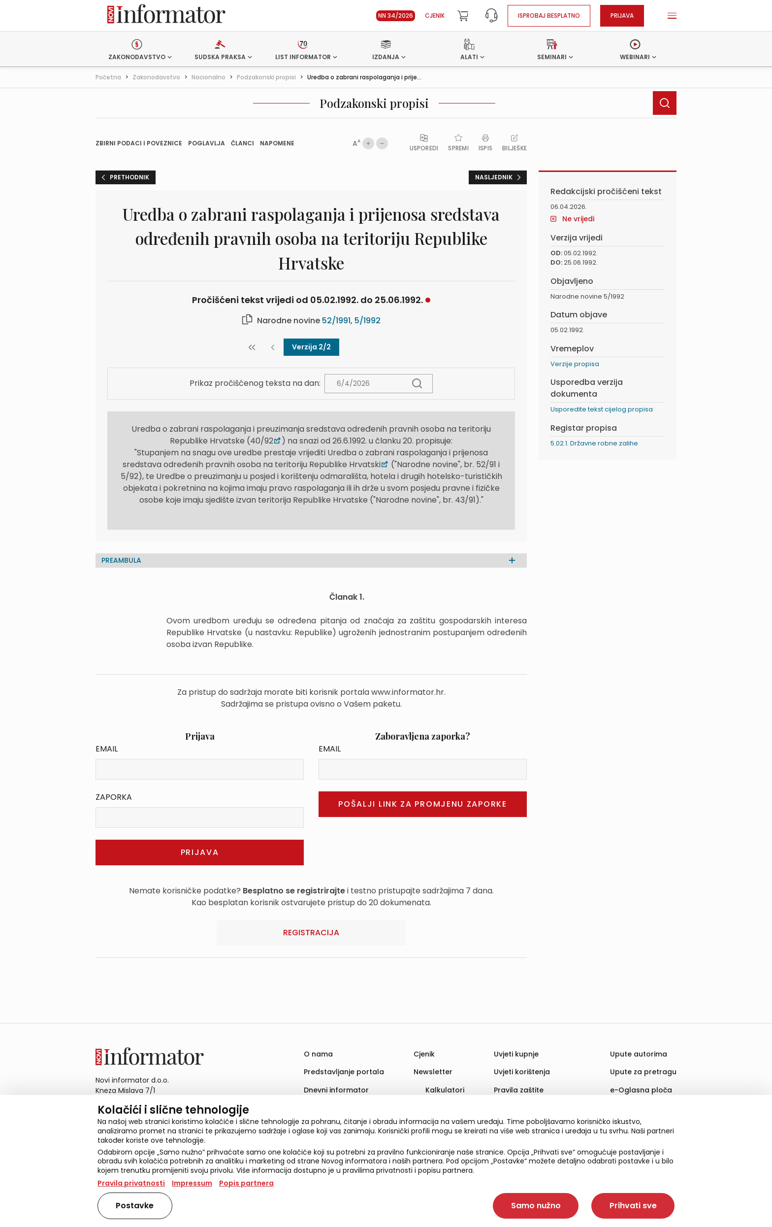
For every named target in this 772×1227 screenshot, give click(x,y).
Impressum (192, 1183)
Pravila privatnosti (131, 1183)
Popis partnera (246, 1183)
